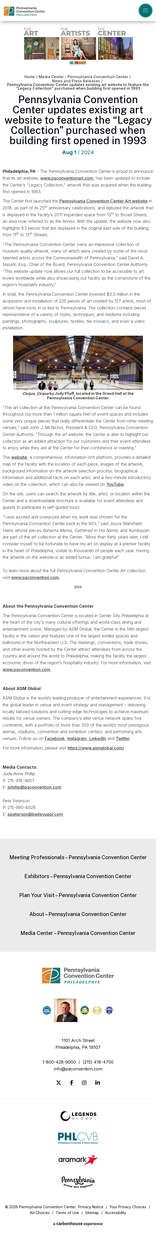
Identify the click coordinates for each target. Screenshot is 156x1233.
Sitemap (92, 1212)
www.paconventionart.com (66, 178)
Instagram (77, 738)
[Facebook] (71, 1082)
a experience (78, 1223)
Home (29, 77)
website (19, 457)
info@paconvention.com (78, 1068)
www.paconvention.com (35, 577)
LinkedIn (97, 738)
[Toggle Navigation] (145, 10)
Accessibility (115, 1212)
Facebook (55, 738)
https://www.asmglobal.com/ (96, 748)
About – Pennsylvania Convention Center (78, 914)
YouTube (115, 484)
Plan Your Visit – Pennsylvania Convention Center (78, 895)
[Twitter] (58, 1082)
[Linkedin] (97, 1082)
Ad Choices (40, 1212)
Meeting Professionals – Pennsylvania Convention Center (78, 857)
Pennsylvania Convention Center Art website (103, 201)
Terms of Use (67, 1212)
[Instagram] (84, 1082)
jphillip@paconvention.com (34, 787)
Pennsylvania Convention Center (24, 11)
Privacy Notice (90, 1207)
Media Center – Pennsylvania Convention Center (83, 77)
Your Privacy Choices (127, 1207)
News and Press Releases (76, 81)
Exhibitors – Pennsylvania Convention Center (78, 876)
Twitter (123, 738)
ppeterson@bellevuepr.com (35, 814)
